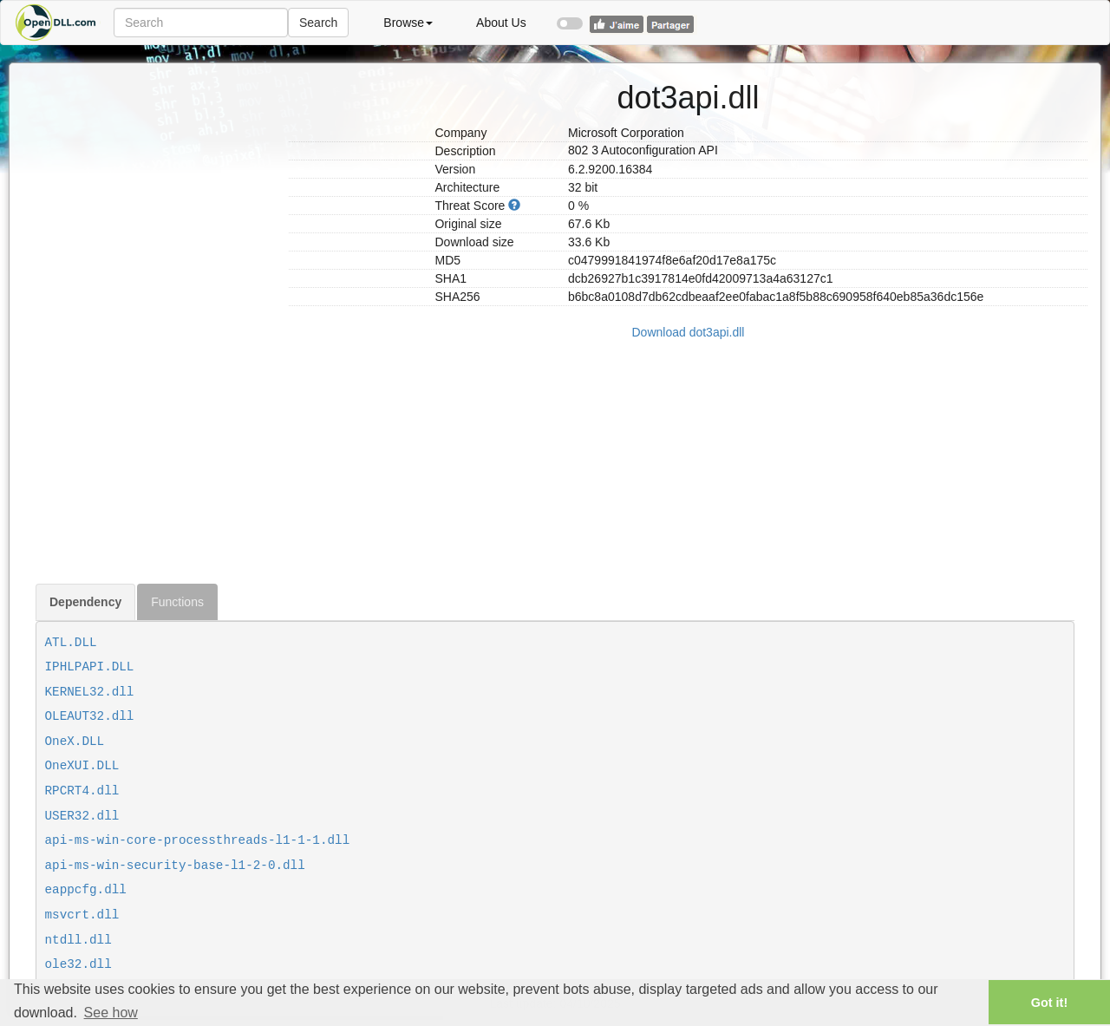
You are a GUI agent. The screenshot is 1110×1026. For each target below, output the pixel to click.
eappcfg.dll (86, 890)
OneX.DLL (75, 741)
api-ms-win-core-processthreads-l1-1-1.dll (197, 840)
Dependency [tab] (85, 602)
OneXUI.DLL (82, 766)
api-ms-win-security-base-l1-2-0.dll (175, 865)
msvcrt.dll (82, 915)
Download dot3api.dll (688, 332)
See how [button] (111, 1012)
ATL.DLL (71, 643)
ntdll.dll (78, 940)
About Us (501, 22)
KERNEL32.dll (89, 692)
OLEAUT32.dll (89, 716)
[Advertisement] (156, 323)
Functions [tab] (177, 602)
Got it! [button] (1049, 1003)
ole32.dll (78, 964)
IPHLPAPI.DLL (89, 667)
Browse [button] (408, 22)
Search (318, 22)
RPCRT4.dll (82, 791)
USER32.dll (82, 816)
